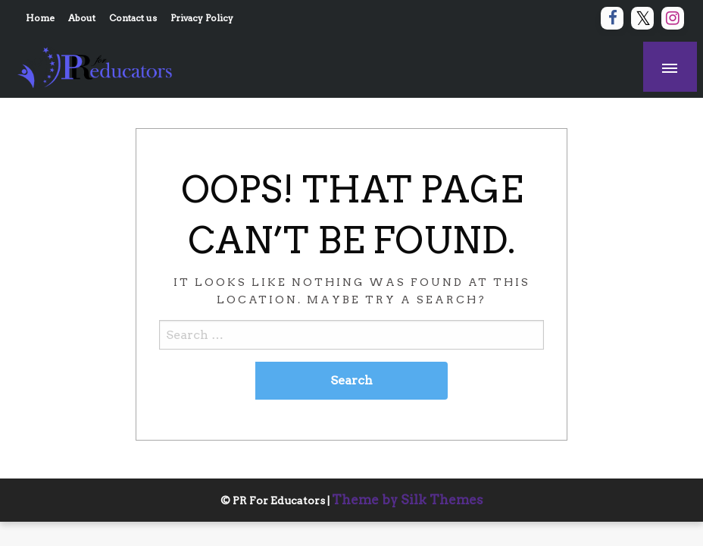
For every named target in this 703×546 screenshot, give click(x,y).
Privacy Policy (201, 18)
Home (40, 18)
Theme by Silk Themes (407, 499)
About (81, 18)
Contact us (133, 18)
